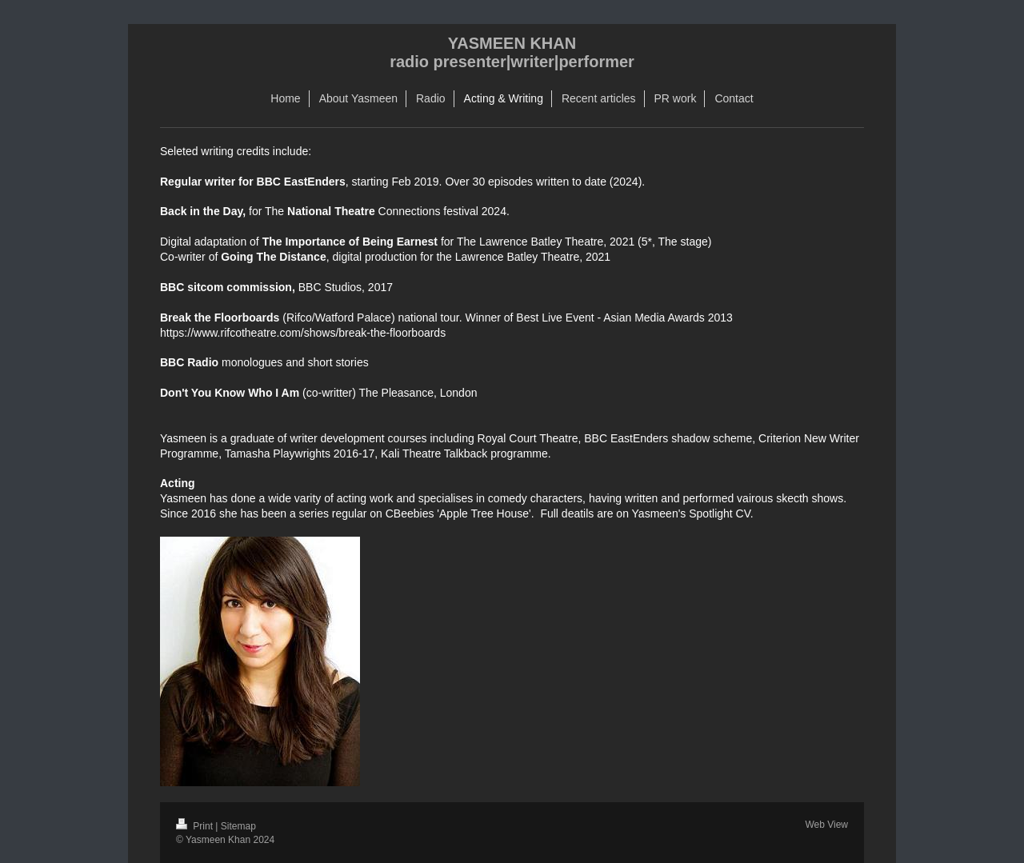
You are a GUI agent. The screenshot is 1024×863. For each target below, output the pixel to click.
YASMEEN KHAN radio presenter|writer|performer (512, 52)
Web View (826, 824)
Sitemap (238, 826)
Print (195, 826)
